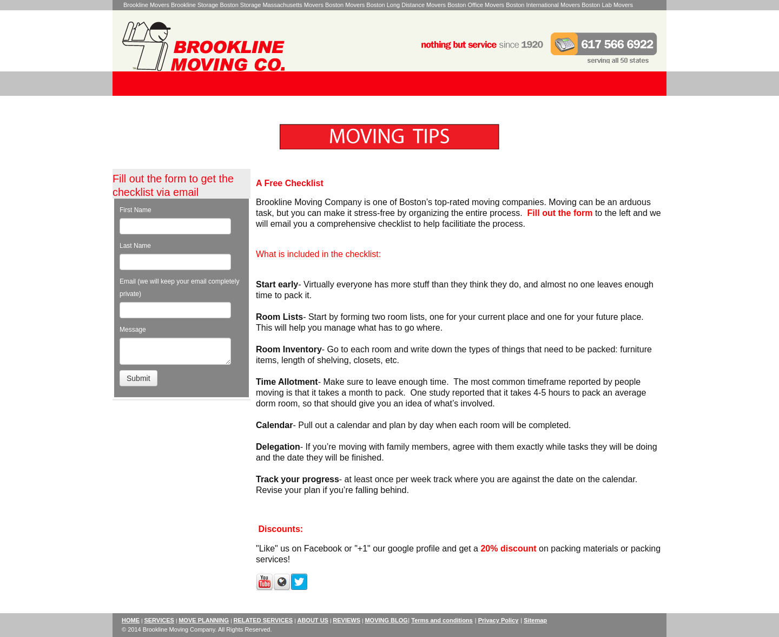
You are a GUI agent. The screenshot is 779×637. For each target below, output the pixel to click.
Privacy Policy (498, 620)
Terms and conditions (441, 620)
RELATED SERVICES (263, 620)
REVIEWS (346, 620)
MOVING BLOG (386, 620)
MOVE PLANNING (204, 620)
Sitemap (535, 620)
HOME (131, 620)
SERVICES (159, 620)
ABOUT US (312, 620)
